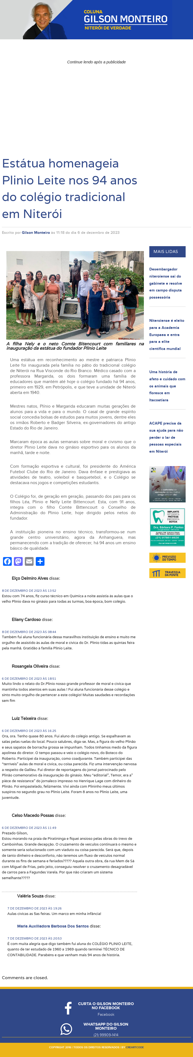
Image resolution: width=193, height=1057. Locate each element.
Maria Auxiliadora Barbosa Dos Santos (53, 926)
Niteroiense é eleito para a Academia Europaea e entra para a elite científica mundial (166, 334)
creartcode (135, 1047)
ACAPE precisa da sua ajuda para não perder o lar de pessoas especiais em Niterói (166, 437)
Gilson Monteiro (36, 232)
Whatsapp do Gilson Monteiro (106, 1026)
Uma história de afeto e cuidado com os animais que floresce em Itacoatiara (167, 386)
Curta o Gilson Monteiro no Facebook (106, 1006)
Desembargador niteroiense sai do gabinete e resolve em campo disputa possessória (165, 283)
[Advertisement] (96, 105)
